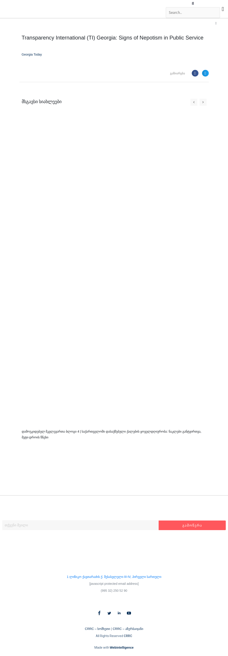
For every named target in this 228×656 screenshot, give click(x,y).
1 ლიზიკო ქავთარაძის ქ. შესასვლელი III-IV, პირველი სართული (114, 577)
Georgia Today (32, 54)
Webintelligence (122, 648)
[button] (193, 3)
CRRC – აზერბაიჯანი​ (128, 629)
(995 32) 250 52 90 (114, 590)
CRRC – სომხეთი (97, 629)
